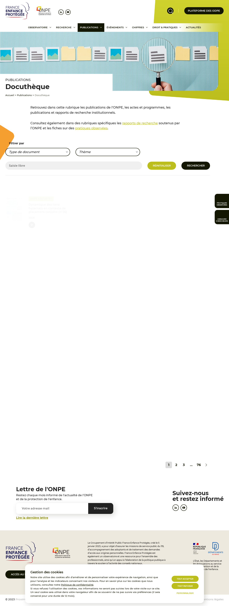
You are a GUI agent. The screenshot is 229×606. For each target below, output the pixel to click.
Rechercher (196, 165)
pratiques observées (91, 128)
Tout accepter (185, 579)
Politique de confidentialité (77, 584)
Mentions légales (212, 599)
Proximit (21, 599)
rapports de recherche (140, 123)
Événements (115, 27)
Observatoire (38, 27)
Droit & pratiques (164, 27)
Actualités (193, 27)
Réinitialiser (162, 165)
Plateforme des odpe (204, 10)
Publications (89, 27)
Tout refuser (185, 586)
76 (199, 465)
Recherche (64, 27)
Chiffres (138, 27)
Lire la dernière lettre (32, 517)
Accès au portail (23, 574)
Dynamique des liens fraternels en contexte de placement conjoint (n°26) (48, 208)
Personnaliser (185, 593)
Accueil (9, 95)
